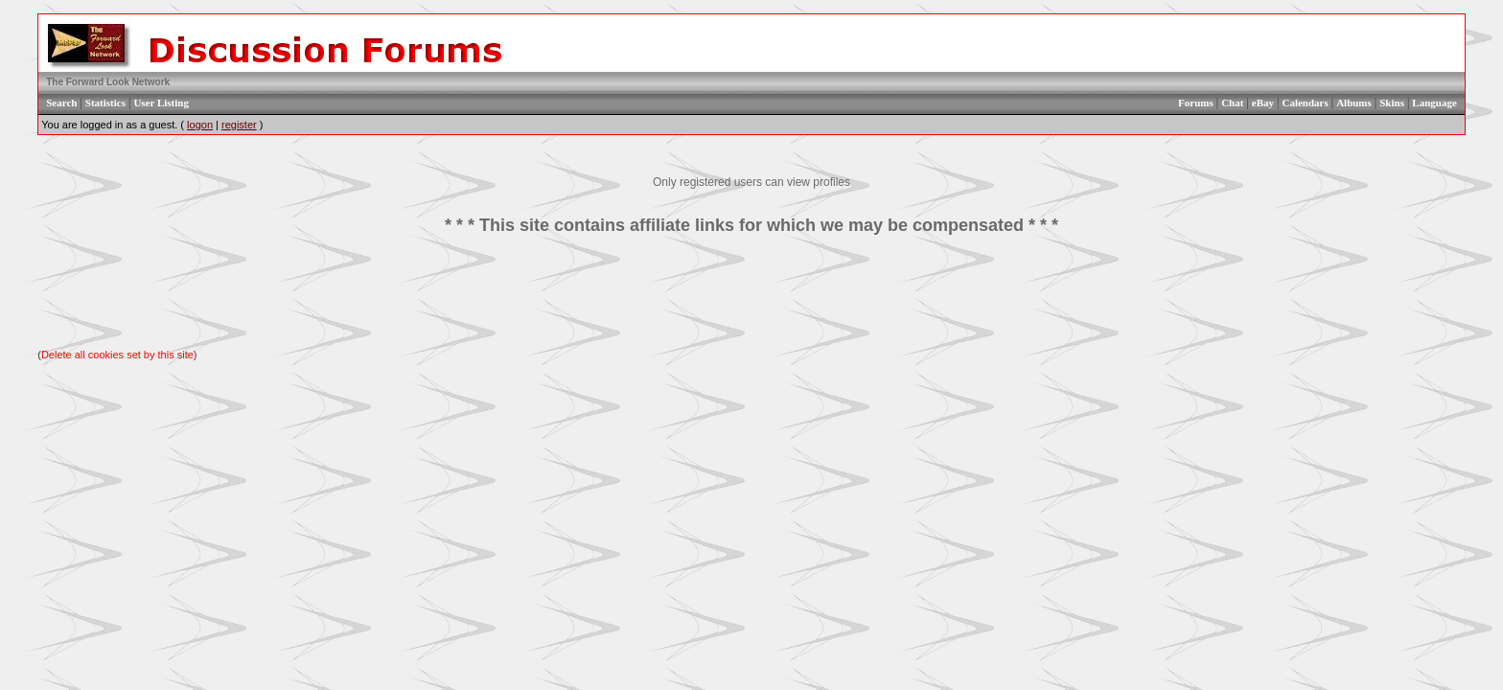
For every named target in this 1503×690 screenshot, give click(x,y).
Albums (1354, 102)
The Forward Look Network (108, 82)
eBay (1263, 102)
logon (200, 124)
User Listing (161, 102)
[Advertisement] (751, 292)
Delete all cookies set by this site (117, 354)
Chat (1232, 102)
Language (1434, 102)
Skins (1391, 102)
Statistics (105, 102)
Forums (1196, 102)
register (239, 124)
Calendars (1305, 102)
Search (61, 102)
